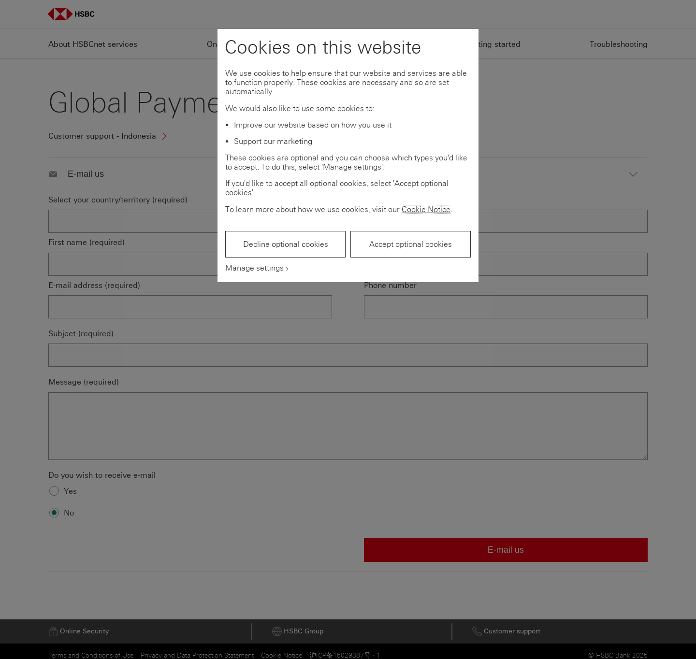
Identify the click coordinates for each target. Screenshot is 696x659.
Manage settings (254, 267)
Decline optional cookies (285, 244)
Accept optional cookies (410, 244)
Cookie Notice (426, 209)
